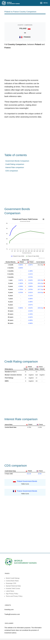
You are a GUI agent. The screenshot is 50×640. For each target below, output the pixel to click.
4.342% (30, 317)
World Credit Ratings (13, 578)
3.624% (30, 308)
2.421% (30, 274)
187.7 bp (40, 289)
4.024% (30, 311)
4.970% (20, 292)
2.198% (30, 271)
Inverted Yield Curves (13, 588)
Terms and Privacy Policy (14, 596)
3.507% (30, 305)
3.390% (30, 301)
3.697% (20, 280)
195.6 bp (40, 308)
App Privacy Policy (12, 593)
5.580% (20, 308)
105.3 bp (40, 280)
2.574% (30, 277)
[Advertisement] (26, 18)
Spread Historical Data (13, 586)
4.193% (30, 314)
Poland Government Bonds (27, 481)
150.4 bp (40, 283)
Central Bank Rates (12, 581)
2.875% (30, 289)
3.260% (30, 298)
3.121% (30, 295)
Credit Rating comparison (14, 164)
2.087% (30, 265)
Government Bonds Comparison (17, 161)
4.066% (30, 323)
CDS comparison (11, 171)
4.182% (20, 283)
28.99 (39, 473)
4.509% (20, 286)
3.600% (20, 265)
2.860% (30, 286)
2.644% (30, 280)
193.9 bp (40, 292)
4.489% (30, 320)
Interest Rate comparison (14, 167)
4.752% (20, 289)
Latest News (10, 591)
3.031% (30, 292)
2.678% (30, 283)
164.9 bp (40, 286)
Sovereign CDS (11, 583)
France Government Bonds (27, 491)
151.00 (29, 473)
